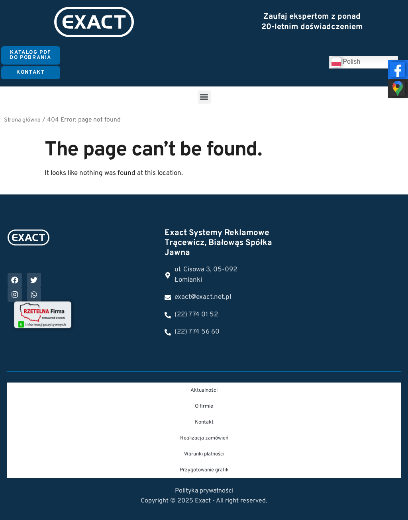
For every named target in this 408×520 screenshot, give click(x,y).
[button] (204, 97)
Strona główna (22, 120)
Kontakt (204, 422)
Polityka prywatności (204, 491)
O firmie (204, 406)
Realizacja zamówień (204, 438)
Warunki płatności (204, 454)
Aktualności (204, 390)
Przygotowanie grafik (204, 470)
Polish (346, 62)
